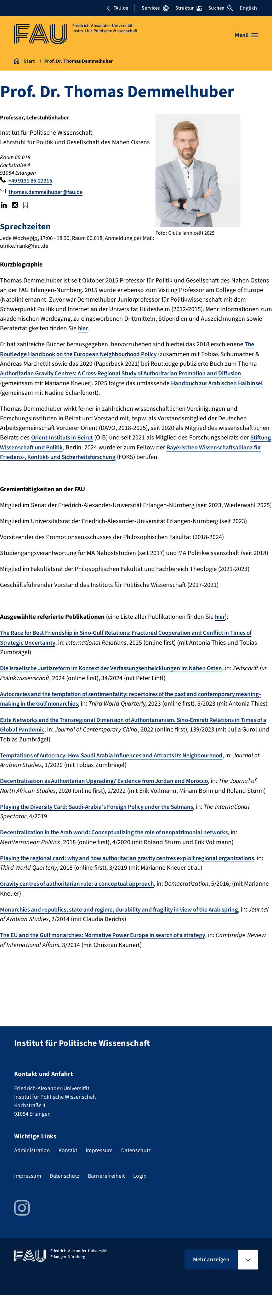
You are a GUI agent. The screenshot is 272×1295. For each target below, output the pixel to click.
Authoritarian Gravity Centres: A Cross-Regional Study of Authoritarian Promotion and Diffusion (132, 373)
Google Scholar (25, 205)
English (248, 8)
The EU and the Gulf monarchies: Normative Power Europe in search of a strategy (111, 940)
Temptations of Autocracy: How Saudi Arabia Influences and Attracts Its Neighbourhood (120, 762)
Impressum (99, 1150)
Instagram (14, 205)
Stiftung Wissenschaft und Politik (45, 446)
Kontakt (67, 1150)
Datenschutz (136, 1150)
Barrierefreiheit (106, 1176)
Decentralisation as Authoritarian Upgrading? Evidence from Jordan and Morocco (111, 787)
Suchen (220, 8)
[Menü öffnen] (246, 35)
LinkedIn (4, 205)
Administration (32, 1150)
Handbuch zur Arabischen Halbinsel (219, 382)
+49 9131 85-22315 (30, 181)
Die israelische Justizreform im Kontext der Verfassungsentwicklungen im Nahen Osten (120, 666)
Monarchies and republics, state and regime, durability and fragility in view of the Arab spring (128, 915)
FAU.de (117, 8)
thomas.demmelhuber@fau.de (45, 192)
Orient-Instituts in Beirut (65, 436)
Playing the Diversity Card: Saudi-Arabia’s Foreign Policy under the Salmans (104, 813)
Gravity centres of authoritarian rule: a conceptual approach (83, 889)
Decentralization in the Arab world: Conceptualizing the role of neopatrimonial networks (122, 838)
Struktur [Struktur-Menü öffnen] (188, 8)
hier (83, 328)
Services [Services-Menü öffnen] (155, 8)
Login (140, 1176)
